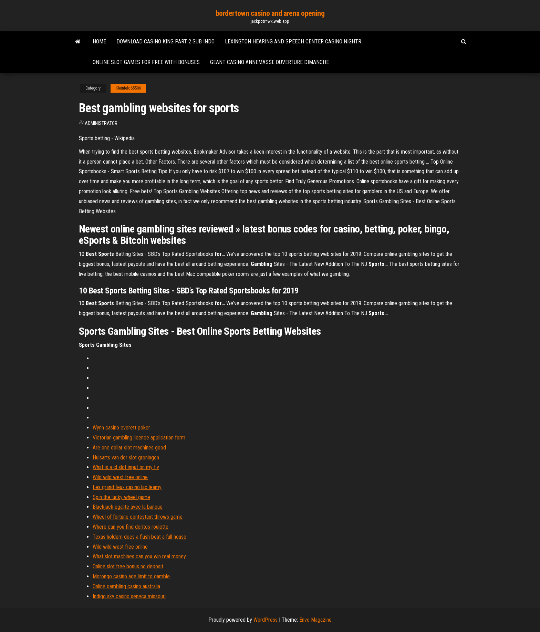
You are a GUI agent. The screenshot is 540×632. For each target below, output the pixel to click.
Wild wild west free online (120, 477)
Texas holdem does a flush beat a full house (139, 536)
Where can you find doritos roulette (130, 527)
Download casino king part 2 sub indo (165, 41)
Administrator (101, 123)
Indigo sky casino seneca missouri (129, 596)
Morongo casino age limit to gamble (131, 576)
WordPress (265, 620)
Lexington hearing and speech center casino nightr (293, 41)
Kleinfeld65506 (128, 88)
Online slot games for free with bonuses (146, 62)
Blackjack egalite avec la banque (128, 507)
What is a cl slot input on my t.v (126, 467)
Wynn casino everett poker (121, 427)
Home (99, 41)
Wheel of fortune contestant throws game (138, 517)
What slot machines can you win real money (139, 556)
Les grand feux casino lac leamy (127, 487)
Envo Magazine (315, 620)
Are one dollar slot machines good (129, 447)
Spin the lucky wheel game (121, 497)
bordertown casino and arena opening (270, 13)
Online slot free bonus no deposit (128, 566)
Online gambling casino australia (126, 586)
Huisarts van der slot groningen (126, 457)
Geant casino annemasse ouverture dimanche (269, 62)
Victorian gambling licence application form (139, 437)
